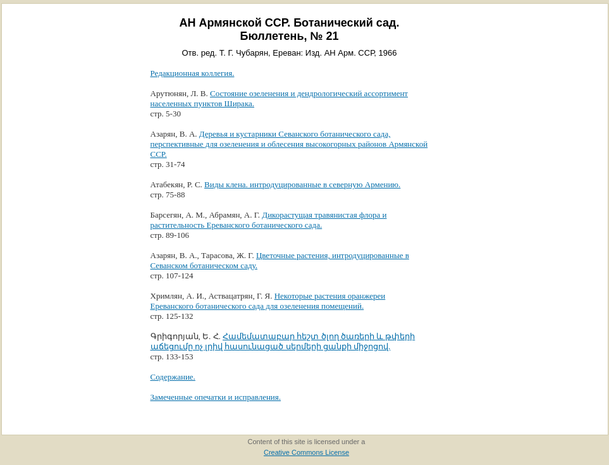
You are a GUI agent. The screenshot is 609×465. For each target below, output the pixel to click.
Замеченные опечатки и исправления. (216, 397)
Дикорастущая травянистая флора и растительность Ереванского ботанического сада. (269, 220)
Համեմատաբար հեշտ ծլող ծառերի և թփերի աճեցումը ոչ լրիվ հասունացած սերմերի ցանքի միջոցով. (283, 341)
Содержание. (173, 376)
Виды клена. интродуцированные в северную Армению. (302, 184)
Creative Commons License (306, 452)
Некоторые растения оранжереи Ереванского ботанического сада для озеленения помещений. (268, 301)
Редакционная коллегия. (193, 73)
